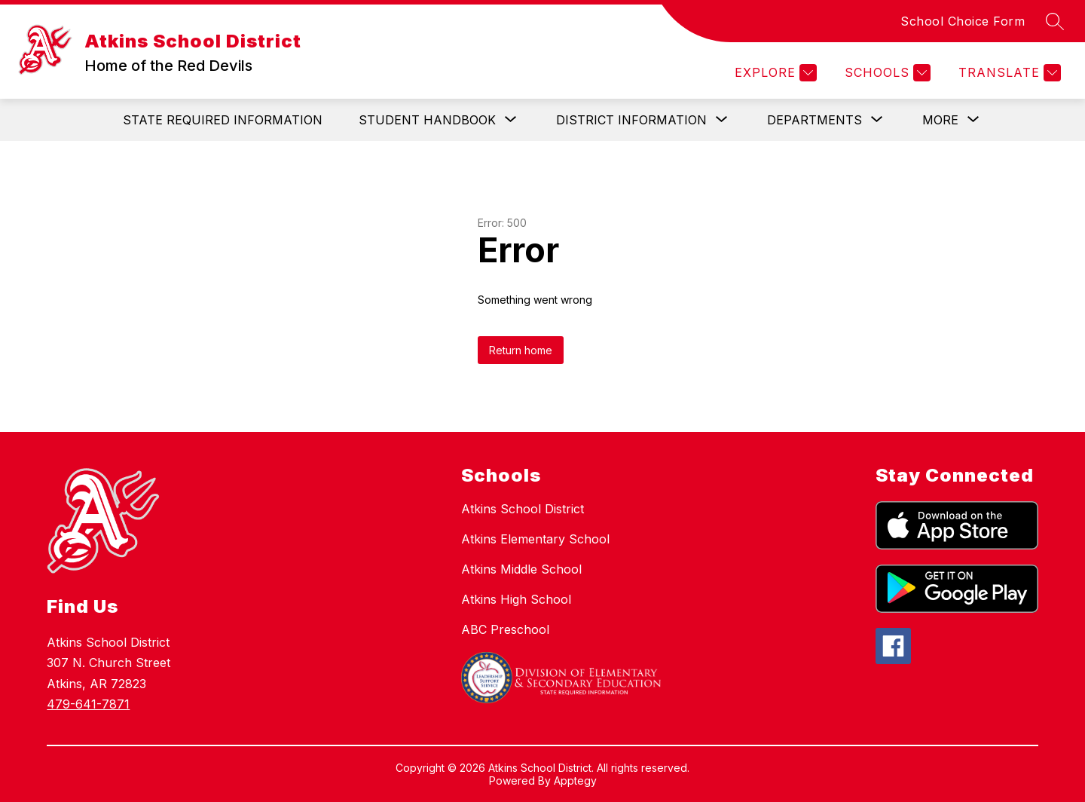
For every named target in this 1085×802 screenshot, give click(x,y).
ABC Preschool (505, 629)
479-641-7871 (88, 704)
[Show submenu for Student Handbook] (427, 120)
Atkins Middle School (521, 569)
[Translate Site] (1008, 72)
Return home (520, 350)
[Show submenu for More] (940, 120)
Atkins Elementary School (535, 538)
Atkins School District (522, 508)
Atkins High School (516, 599)
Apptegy (575, 780)
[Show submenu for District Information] (631, 120)
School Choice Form (962, 21)
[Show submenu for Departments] (814, 120)
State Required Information (222, 119)
